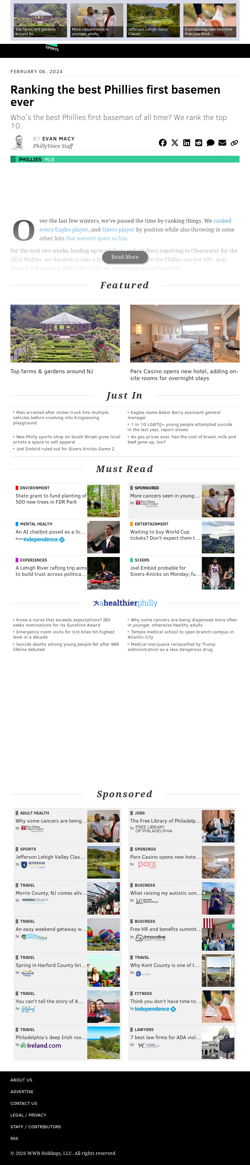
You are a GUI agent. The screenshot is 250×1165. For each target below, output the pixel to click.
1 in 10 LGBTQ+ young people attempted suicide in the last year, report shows (180, 426)
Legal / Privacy (28, 1115)
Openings (145, 849)
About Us (21, 1080)
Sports (52, 48)
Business (145, 885)
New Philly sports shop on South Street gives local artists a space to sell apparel (66, 439)
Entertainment (152, 524)
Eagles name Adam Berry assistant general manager (174, 414)
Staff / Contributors (35, 1126)
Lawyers (144, 1029)
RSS (14, 1138)
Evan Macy (58, 138)
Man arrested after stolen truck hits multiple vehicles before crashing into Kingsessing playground (60, 417)
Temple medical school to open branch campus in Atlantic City (181, 634)
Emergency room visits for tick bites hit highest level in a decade (64, 634)
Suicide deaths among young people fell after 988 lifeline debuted (66, 646)
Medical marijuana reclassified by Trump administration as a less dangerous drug (171, 646)
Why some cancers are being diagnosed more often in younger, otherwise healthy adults (182, 622)
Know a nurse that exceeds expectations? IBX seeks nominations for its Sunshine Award (61, 622)
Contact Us (23, 1103)
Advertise (22, 1091)
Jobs (140, 813)
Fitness (143, 993)
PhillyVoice (16, 50)
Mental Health (36, 524)
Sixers (142, 560)
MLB (49, 159)
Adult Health (34, 813)
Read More (125, 257)
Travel (27, 885)
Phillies (30, 159)
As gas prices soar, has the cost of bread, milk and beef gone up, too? (182, 439)
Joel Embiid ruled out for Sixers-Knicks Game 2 (65, 448)
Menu (239, 51)
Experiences (33, 560)
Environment (35, 488)
